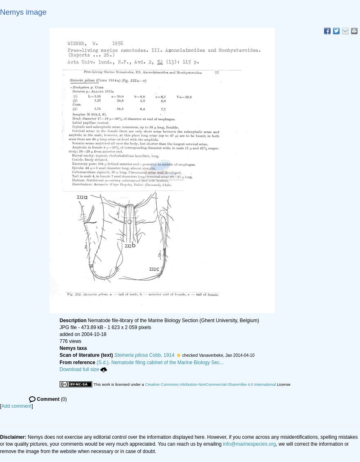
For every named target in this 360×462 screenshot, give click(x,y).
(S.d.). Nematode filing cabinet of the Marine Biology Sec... (160, 362)
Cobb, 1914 (144, 355)
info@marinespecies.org (249, 444)
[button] (178, 355)
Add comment (16, 406)
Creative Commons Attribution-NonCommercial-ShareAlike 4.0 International (210, 384)
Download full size (83, 369)
